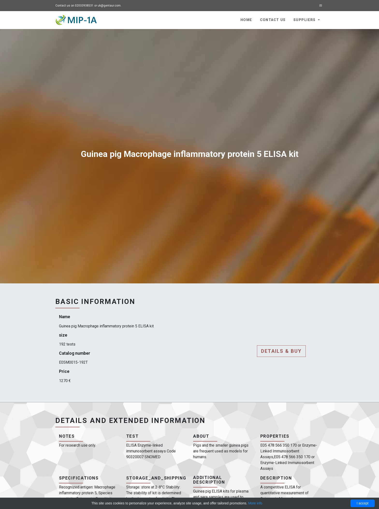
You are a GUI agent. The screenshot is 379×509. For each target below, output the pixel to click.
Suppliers (305, 20)
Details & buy (281, 351)
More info (255, 503)
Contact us (273, 20)
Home (246, 20)
